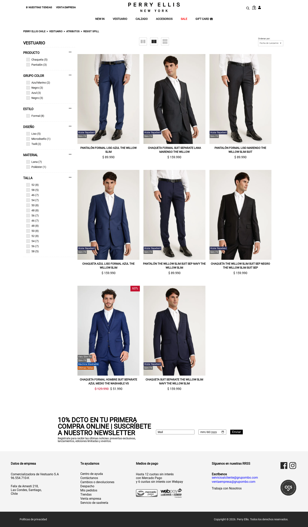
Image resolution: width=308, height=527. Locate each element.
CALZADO (142, 19)
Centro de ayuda (91, 474)
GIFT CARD (204, 19)
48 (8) (32, 210)
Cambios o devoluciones (97, 482)
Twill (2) (33, 144)
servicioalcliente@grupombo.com (235, 477)
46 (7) (32, 195)
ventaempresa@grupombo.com (233, 481)
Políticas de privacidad (33, 519)
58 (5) (32, 190)
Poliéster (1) (36, 167)
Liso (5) (33, 133)
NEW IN (99, 19)
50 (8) (32, 205)
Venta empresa (90, 498)
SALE (184, 19)
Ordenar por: (264, 39)
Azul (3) (33, 93)
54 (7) (32, 200)
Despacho (87, 486)
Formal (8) (35, 116)
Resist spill (91, 31)
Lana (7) (34, 162)
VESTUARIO (120, 19)
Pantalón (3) (36, 64)
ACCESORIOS (164, 19)
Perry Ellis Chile (34, 31)
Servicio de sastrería (94, 503)
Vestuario (55, 31)
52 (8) (32, 185)
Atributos (73, 31)
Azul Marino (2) (38, 82)
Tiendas (86, 494)
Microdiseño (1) (38, 139)
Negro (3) (34, 87)
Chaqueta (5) (37, 59)
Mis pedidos (88, 490)
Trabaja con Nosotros (227, 488)
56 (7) (32, 215)
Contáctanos (89, 478)
